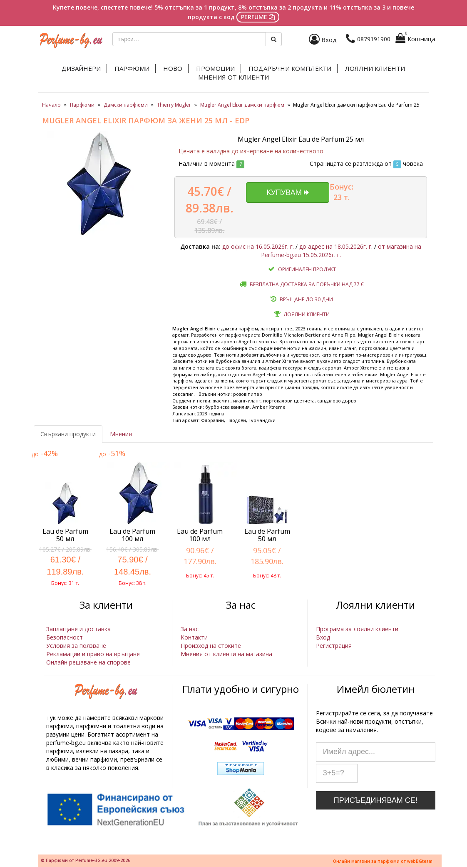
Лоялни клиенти (375, 68)
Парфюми (131, 68)
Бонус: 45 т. (200, 575)
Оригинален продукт (307, 269)
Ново (172, 68)
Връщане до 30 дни (306, 299)
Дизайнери (81, 68)
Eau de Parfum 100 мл (132, 535)
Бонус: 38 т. (133, 583)
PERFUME (258, 17)
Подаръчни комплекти (289, 68)
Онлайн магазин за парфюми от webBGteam (382, 861)
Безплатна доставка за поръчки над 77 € (307, 284)
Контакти (194, 637)
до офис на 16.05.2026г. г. (258, 246)
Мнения (121, 434)
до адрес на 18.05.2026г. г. (336, 246)
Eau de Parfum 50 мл (65, 535)
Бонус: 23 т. (341, 192)
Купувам (287, 192)
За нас (190, 629)
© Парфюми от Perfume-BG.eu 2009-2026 (85, 860)
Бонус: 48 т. (267, 575)
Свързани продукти (68, 434)
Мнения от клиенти (233, 77)
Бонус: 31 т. (65, 583)
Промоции (215, 68)
